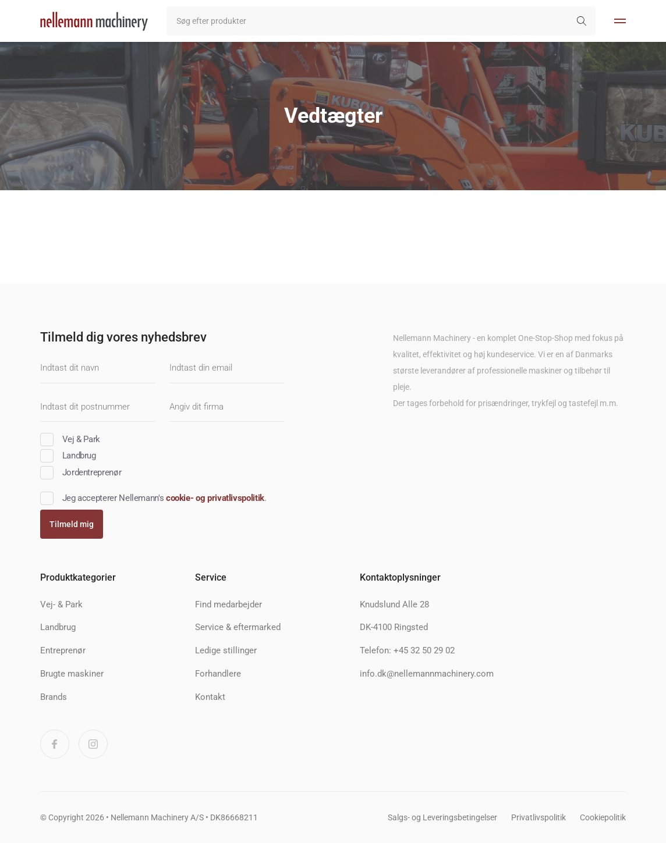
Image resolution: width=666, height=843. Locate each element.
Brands (53, 697)
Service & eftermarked (238, 627)
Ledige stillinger (226, 650)
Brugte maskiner (72, 673)
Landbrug (58, 627)
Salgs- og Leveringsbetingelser (442, 817)
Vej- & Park (61, 604)
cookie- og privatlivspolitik (215, 498)
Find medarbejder (228, 604)
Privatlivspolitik (538, 817)
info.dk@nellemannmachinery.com (427, 673)
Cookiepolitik (603, 817)
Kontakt (210, 697)
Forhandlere (218, 673)
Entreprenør (63, 650)
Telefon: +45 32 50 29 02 (407, 650)
